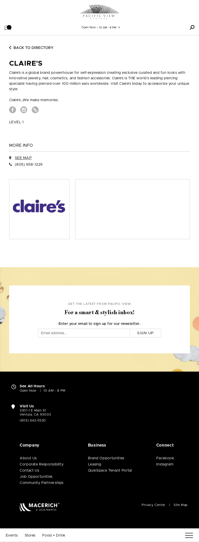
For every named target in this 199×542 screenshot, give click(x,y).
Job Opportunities (36, 476)
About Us (28, 458)
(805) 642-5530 (33, 420)
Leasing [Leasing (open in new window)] (94, 464)
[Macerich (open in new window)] (40, 506)
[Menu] (189, 535)
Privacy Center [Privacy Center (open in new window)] (153, 505)
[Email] (84, 333)
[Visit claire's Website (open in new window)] (35, 109)
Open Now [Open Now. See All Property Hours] (28, 390)
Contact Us (29, 470)
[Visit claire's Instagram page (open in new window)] (23, 109)
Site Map (181, 505)
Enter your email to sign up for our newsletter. (99, 324)
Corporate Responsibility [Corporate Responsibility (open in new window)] (42, 464)
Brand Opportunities (106, 458)
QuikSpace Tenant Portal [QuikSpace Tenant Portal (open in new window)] (110, 470)
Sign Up (145, 333)
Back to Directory (31, 48)
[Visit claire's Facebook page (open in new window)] (12, 109)
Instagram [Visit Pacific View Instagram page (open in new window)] (165, 464)
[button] (8, 27)
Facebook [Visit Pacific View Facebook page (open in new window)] (165, 458)
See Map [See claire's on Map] (23, 158)
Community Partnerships (42, 483)
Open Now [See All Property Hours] (88, 27)
